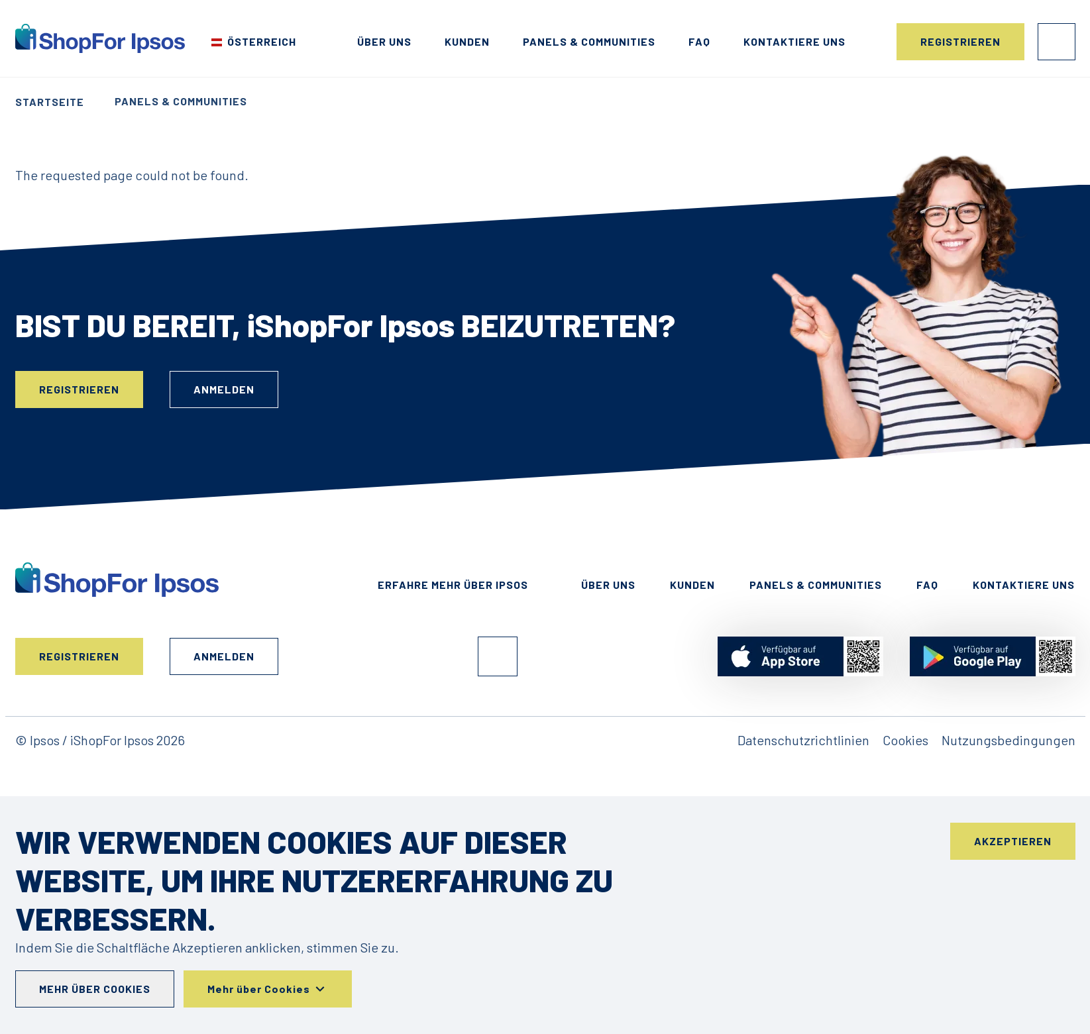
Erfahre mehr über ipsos (453, 584)
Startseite (49, 101)
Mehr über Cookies (94, 988)
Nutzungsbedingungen (1008, 740)
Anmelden (1056, 41)
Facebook (498, 656)
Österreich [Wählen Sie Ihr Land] (261, 41)
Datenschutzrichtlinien (803, 740)
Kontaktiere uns (794, 41)
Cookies (905, 740)
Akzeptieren (1013, 841)
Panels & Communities (589, 41)
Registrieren (960, 41)
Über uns (384, 41)
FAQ (699, 41)
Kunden (467, 41)
